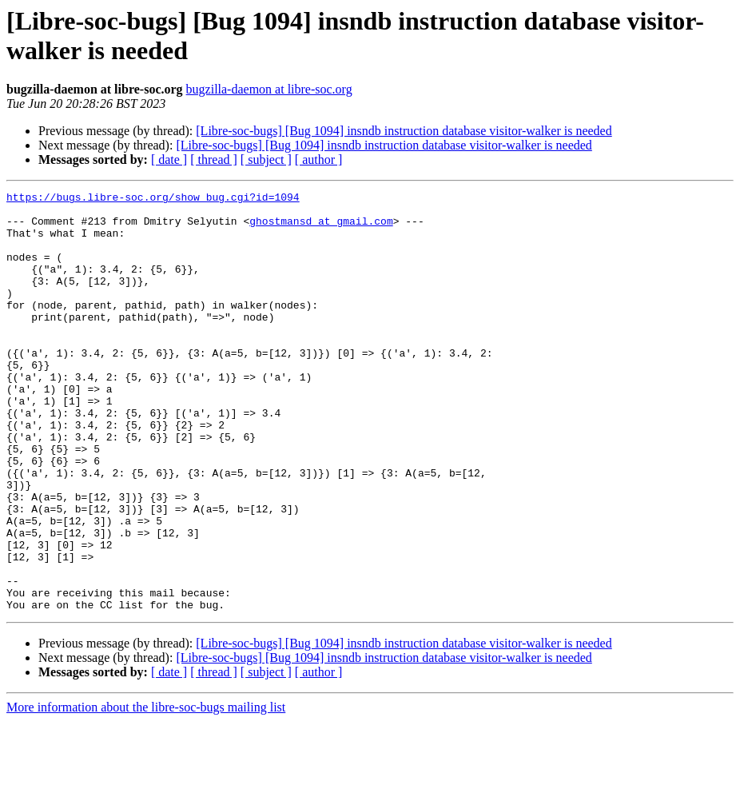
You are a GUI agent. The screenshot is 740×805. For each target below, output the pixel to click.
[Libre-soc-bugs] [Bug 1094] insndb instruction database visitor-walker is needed (403, 130)
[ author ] (319, 159)
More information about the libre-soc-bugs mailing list (145, 791)
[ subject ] (266, 159)
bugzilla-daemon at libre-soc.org (269, 89)
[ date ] (169, 159)
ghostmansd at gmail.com (320, 228)
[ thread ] (213, 159)
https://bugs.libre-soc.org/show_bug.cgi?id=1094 (153, 199)
